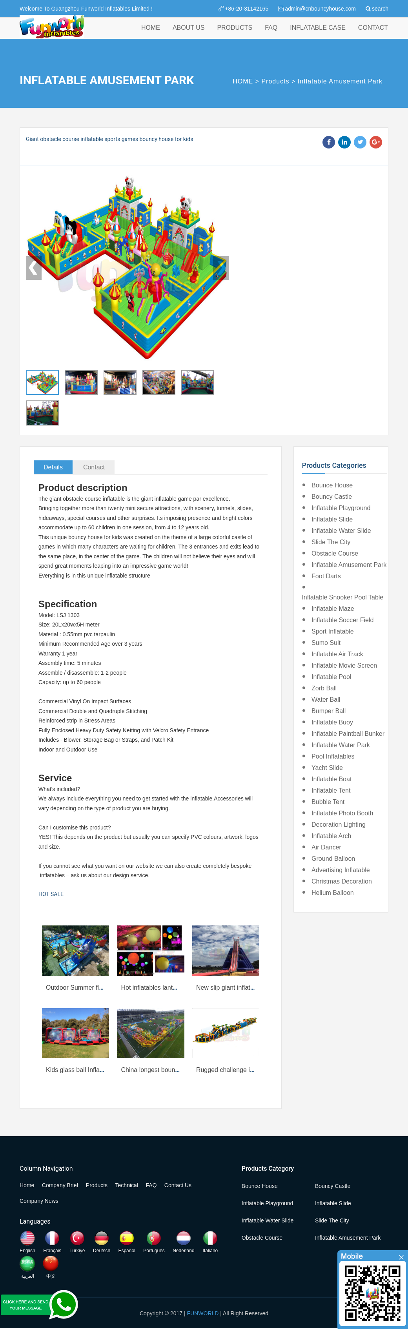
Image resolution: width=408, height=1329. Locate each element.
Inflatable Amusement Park (340, 81)
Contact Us (177, 1185)
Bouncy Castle (331, 496)
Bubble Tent (327, 801)
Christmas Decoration (341, 881)
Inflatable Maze (332, 608)
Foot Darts (326, 576)
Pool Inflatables (332, 756)
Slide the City (330, 542)
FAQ (271, 34)
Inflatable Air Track (337, 654)
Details (53, 467)
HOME (150, 34)
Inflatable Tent (330, 790)
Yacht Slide (327, 767)
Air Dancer (326, 847)
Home (27, 1185)
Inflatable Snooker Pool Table (342, 597)
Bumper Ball (328, 711)
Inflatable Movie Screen (344, 665)
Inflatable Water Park (340, 745)
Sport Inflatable (332, 631)
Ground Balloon (333, 858)
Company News (39, 1201)
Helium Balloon (332, 892)
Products (275, 81)
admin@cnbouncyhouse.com (320, 8)
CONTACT (373, 34)
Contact (94, 467)
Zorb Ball (324, 688)
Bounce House (332, 485)
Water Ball (325, 699)
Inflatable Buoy (332, 722)
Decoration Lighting (338, 824)
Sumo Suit (326, 642)
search (380, 8)
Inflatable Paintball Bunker (347, 733)
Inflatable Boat (331, 779)
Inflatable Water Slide (341, 530)
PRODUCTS (234, 34)
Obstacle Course (334, 553)
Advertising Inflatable (340, 870)
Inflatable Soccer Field (342, 620)
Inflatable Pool (331, 677)
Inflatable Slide (332, 519)
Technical (126, 1185)
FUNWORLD (203, 1313)
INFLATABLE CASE (318, 34)
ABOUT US (189, 34)
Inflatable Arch (331, 836)
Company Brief (60, 1185)
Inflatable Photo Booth (342, 813)
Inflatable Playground (340, 508)
